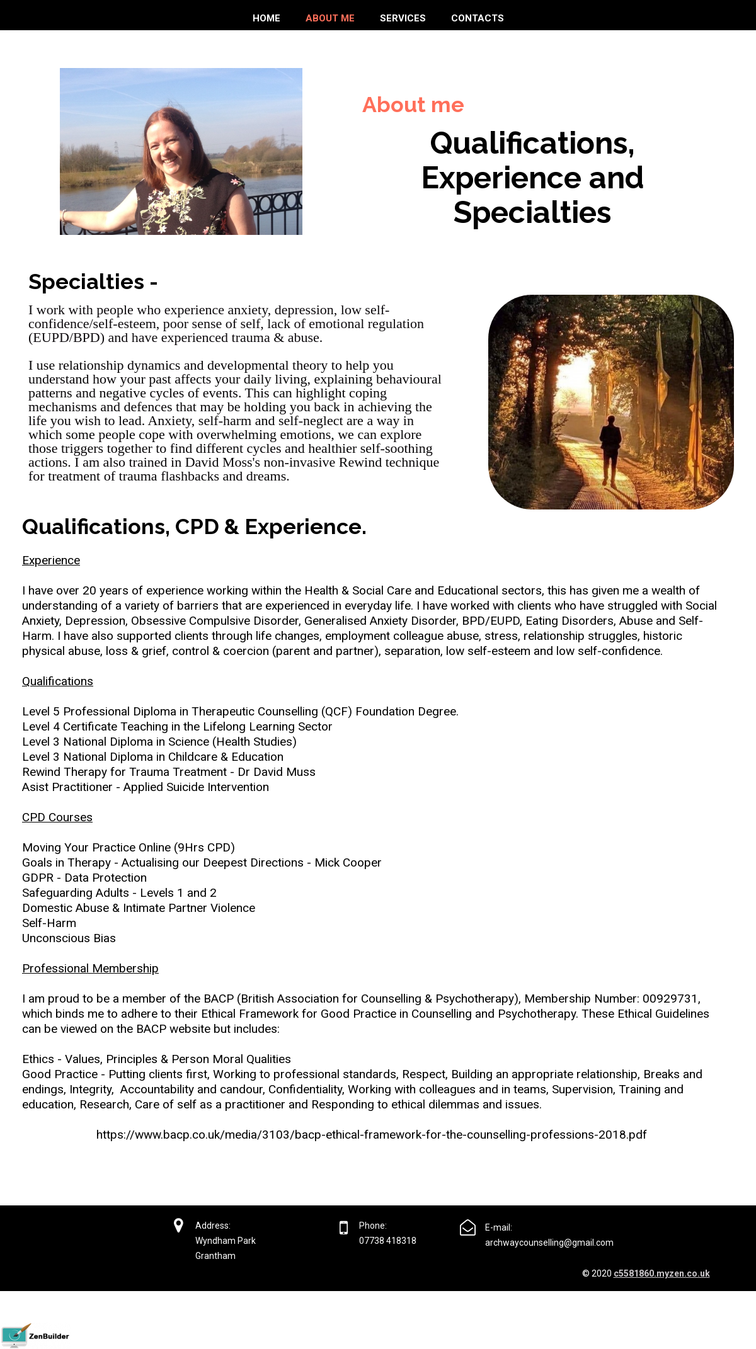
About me (330, 18)
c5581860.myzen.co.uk (662, 1273)
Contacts (477, 18)
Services (403, 18)
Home (266, 18)
